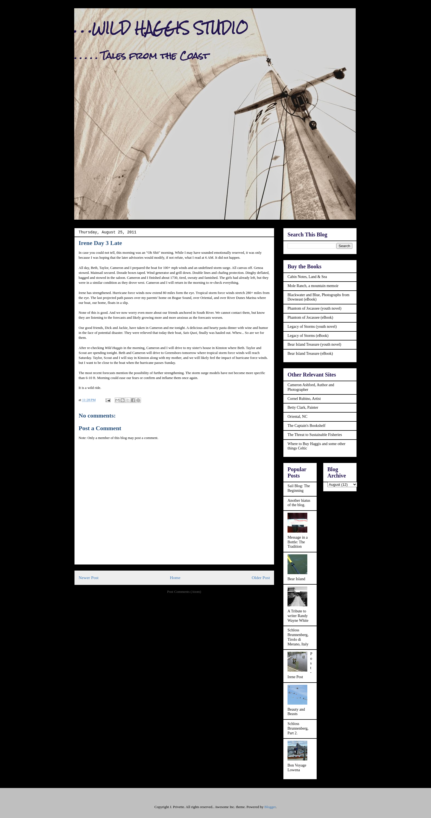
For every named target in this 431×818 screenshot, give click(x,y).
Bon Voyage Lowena (297, 767)
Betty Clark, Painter (303, 407)
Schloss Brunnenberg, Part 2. (298, 728)
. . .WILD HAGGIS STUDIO (161, 28)
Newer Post (88, 577)
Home (175, 577)
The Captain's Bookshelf (306, 426)
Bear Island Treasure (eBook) (310, 353)
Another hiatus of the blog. (299, 502)
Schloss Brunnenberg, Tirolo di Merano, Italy (298, 637)
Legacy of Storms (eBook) (308, 336)
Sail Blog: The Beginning (299, 488)
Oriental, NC (297, 417)
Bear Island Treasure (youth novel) (314, 344)
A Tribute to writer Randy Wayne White (298, 616)
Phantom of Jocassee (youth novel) (314, 308)
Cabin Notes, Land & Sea (307, 277)
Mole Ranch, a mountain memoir (313, 286)
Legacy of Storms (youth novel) (312, 327)
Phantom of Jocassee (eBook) (310, 317)
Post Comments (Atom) (184, 592)
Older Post (261, 577)
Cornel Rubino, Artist (304, 399)
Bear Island (296, 579)
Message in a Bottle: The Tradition (298, 542)
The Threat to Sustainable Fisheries (315, 435)
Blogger (270, 807)
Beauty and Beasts (296, 711)
